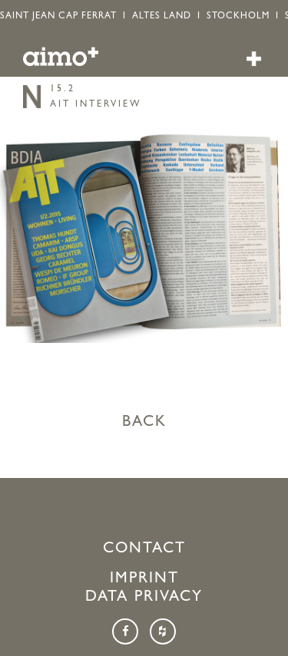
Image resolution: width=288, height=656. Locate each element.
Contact (144, 549)
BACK (144, 422)
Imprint (144, 579)
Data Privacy (144, 597)
